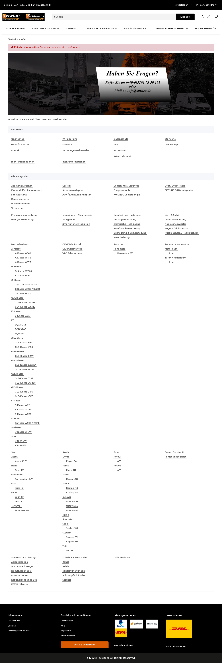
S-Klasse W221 (23, 405)
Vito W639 (21, 445)
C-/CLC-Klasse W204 (26, 284)
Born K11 (19, 470)
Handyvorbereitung (22, 219)
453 (119, 461)
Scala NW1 (72, 528)
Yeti (64, 546)
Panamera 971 (125, 253)
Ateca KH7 (21, 461)
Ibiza (13, 483)
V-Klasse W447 (23, 432)
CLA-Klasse (17, 298)
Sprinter (16, 418)
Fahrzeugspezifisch (176, 456)
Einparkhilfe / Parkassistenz (26, 190)
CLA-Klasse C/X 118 (25, 306)
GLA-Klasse (17, 338)
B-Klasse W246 (23, 271)
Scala (65, 523)
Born (14, 465)
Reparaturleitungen (73, 570)
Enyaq (66, 456)
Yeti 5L (69, 550)
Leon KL (19, 501)
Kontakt (15, 150)
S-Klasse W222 (23, 409)
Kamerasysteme (20, 199)
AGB (116, 144)
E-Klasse (16, 311)
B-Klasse (16, 266)
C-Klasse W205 (23, 293)
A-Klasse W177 (23, 262)
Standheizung (122, 237)
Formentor (17, 474)
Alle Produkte (122, 557)
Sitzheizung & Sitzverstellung (130, 233)
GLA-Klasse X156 (24, 347)
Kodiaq (66, 483)
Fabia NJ (71, 470)
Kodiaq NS (72, 488)
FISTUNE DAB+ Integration (179, 190)
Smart (172, 253)
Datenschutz (121, 139)
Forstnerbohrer (20, 575)
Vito (13, 436)
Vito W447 (21, 440)
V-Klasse (16, 427)
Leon (14, 492)
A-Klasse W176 (23, 257)
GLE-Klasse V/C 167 (25, 382)
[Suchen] (114, 17)
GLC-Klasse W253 (24, 369)
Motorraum (171, 248)
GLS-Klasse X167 (24, 396)
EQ (12, 320)
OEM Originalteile (72, 248)
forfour (117, 456)
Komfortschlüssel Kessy (127, 228)
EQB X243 (20, 329)
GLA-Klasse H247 (24, 342)
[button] (209, 16)
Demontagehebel (21, 570)
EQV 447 (20, 333)
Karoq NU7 (72, 479)
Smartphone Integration (76, 224)
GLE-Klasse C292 (24, 378)
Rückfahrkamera (20, 203)
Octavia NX (72, 510)
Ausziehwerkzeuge (22, 566)
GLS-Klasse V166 (24, 391)
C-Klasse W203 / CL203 (27, 289)
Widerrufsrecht (122, 156)
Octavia (66, 497)
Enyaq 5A (71, 461)
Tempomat (17, 208)
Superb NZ (72, 541)
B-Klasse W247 (23, 275)
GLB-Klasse (17, 351)
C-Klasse (16, 280)
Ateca (14, 456)
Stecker (66, 579)
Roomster (67, 519)
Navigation (68, 219)
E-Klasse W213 (23, 315)
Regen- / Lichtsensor (176, 228)
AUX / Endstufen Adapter (76, 194)
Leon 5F (19, 497)
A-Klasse (16, 248)
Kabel (65, 562)
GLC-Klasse (17, 360)
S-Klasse (16, 400)
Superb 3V (72, 537)
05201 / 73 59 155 (20, 144)
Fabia (65, 465)
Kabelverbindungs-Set (24, 579)
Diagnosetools (122, 190)
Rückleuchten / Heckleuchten (182, 233)
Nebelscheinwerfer (175, 224)
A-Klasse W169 (23, 253)
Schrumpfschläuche (73, 575)
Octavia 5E (72, 505)
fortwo (117, 465)
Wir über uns (69, 139)
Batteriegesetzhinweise (75, 150)
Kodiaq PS (72, 492)
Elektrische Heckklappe (127, 224)
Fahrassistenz (19, 194)
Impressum (120, 150)
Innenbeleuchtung (175, 219)
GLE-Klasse (17, 373)
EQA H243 (20, 324)
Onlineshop (17, 139)
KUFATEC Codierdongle (127, 194)
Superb (66, 532)
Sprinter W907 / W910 (27, 423)
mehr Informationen (22, 161)
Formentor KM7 (24, 479)
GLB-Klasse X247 (24, 356)
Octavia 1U (72, 501)
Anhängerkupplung (125, 219)
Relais (65, 566)
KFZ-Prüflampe (19, 584)
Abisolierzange (19, 562)
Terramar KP (22, 510)
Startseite (170, 139)
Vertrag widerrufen (84, 644)
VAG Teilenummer (72, 253)
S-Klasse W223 (23, 414)
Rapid (65, 514)
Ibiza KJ (19, 488)
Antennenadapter (72, 190)
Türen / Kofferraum (175, 257)
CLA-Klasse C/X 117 (25, 302)
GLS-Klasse (17, 387)
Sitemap (67, 144)
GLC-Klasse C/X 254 (25, 365)
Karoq (65, 474)
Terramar (16, 505)
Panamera (119, 248)
